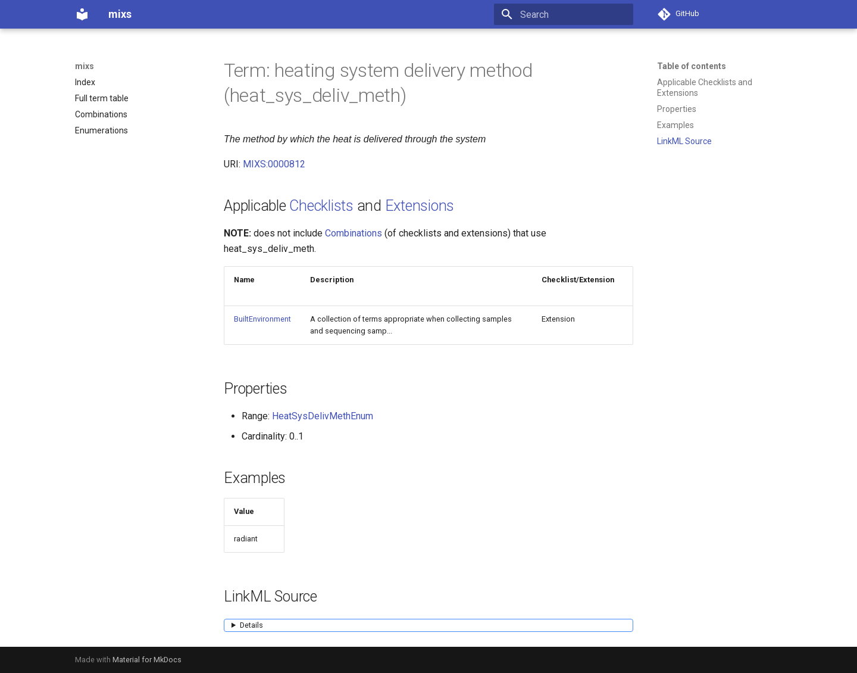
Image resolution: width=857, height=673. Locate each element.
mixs (84, 66)
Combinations (353, 233)
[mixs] (82, 14)
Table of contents (691, 66)
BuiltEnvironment (262, 318)
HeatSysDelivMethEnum (322, 416)
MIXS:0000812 (274, 164)
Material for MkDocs (147, 659)
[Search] (563, 14)
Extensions (420, 205)
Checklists (321, 205)
